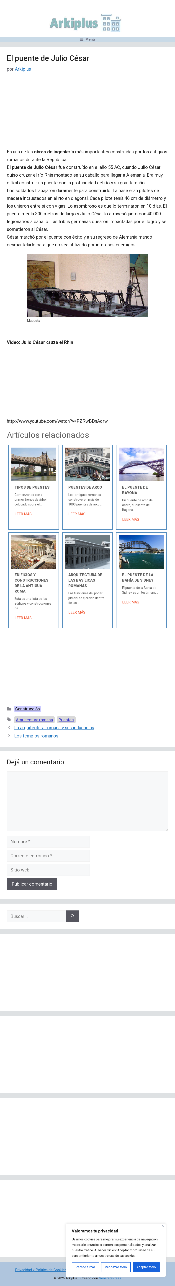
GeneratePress (110, 1278)
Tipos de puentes (32, 487)
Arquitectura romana (34, 719)
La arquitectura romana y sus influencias (54, 727)
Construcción (27, 708)
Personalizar (85, 1267)
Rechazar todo (116, 1267)
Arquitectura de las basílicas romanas (85, 580)
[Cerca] (163, 1226)
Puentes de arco (85, 487)
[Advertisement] (87, 114)
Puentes (66, 719)
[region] (116, 1250)
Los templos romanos (36, 736)
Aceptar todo (146, 1267)
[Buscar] (72, 916)
